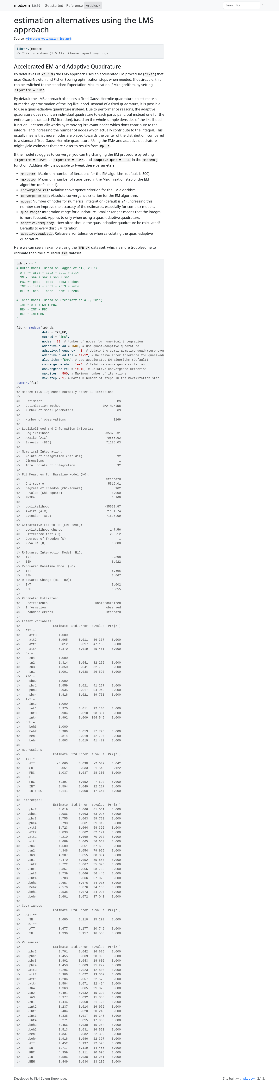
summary (22, 383)
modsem (22, 5)
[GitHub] (262, 5)
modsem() (150, 160)
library (22, 49)
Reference (74, 5)
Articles (92, 5)
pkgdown (250, 1078)
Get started (54, 5)
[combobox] (241, 5)
